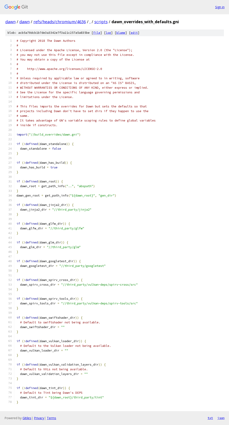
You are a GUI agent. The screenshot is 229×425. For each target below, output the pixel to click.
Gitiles (27, 418)
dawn (10, 21)
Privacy (39, 418)
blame (120, 33)
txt (210, 418)
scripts (101, 21)
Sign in (220, 7)
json (221, 418)
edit (134, 33)
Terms (51, 418)
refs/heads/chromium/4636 (59, 21)
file (96, 33)
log (108, 33)
